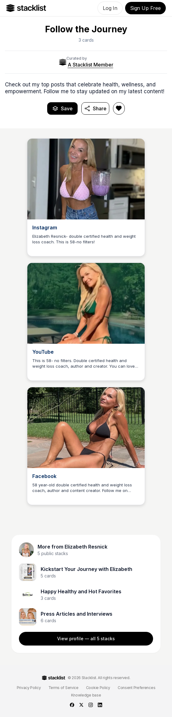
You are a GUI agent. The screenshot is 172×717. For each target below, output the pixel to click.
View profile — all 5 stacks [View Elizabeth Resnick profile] (86, 638)
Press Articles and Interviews (76, 614)
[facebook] (72, 705)
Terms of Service (63, 687)
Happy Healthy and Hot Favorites (81, 591)
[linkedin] (100, 705)
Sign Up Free (145, 8)
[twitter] (81, 705)
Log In (110, 8)
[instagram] (90, 705)
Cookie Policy (98, 687)
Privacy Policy (29, 687)
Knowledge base (86, 695)
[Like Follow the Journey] (119, 108)
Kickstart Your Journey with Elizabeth (86, 569)
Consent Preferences (136, 687)
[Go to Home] (26, 8)
